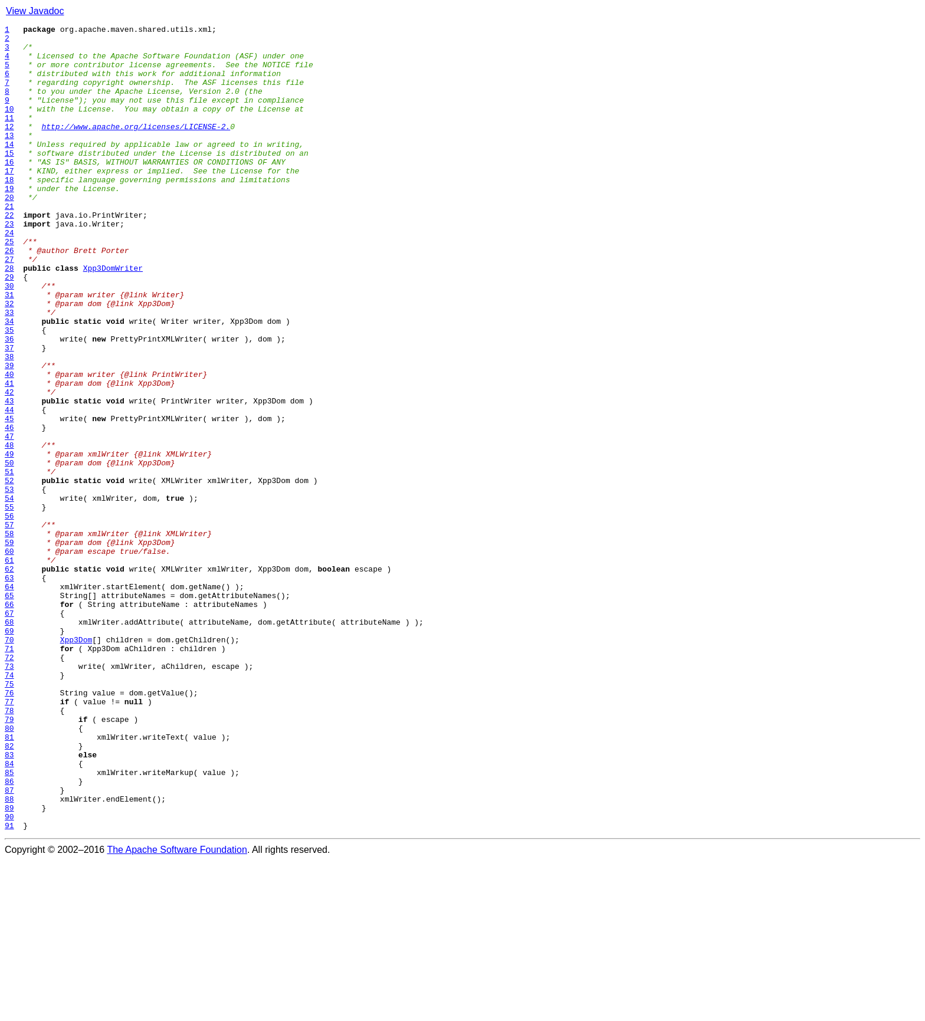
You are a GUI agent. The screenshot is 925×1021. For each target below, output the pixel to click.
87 (9, 943)
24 (9, 275)
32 (9, 359)
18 (9, 211)
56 (9, 614)
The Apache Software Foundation (177, 1011)
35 (9, 391)
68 (9, 742)
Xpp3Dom (76, 763)
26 (9, 296)
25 (9, 285)
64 (9, 699)
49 (9, 540)
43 (9, 476)
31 (9, 349)
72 (9, 784)
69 (9, 752)
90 (9, 975)
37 (9, 413)
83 (9, 901)
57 (9, 625)
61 (9, 667)
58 (9, 636)
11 (9, 137)
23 (9, 264)
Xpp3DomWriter (113, 317)
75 (9, 816)
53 (9, 582)
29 (9, 328)
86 (9, 933)
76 (9, 827)
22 (9, 253)
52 (9, 572)
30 (9, 338)
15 (9, 179)
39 (9, 434)
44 (9, 487)
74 (9, 805)
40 (9, 444)
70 (9, 763)
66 (9, 720)
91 (9, 986)
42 (9, 466)
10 (9, 126)
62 (9, 678)
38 (9, 423)
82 (9, 890)
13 (9, 158)
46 (9, 508)
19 (9, 221)
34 (9, 381)
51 (9, 561)
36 (9, 402)
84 (9, 912)
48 (9, 529)
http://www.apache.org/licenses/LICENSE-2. (135, 147)
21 (9, 243)
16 (9, 190)
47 (9, 519)
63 (9, 689)
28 (9, 317)
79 (9, 858)
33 (9, 370)
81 (9, 880)
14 (9, 168)
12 (9, 147)
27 (9, 306)
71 (9, 774)
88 (9, 954)
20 (9, 232)
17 (9, 200)
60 (9, 657)
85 (9, 922)
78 (9, 848)
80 (9, 869)
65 (9, 710)
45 (9, 498)
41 (9, 455)
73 (9, 795)
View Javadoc (35, 11)
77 (9, 837)
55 (9, 604)
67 (9, 731)
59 (9, 646)
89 (9, 965)
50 (9, 551)
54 (9, 593)
